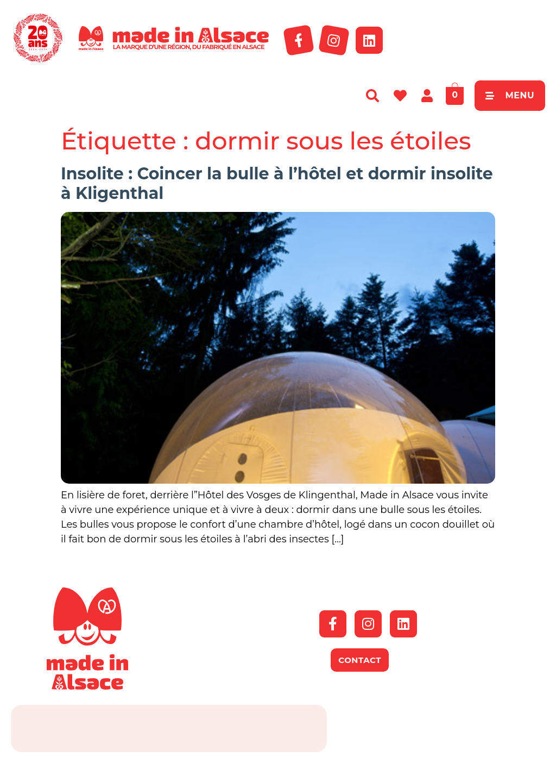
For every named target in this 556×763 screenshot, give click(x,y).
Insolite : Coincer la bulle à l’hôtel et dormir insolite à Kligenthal (277, 183)
